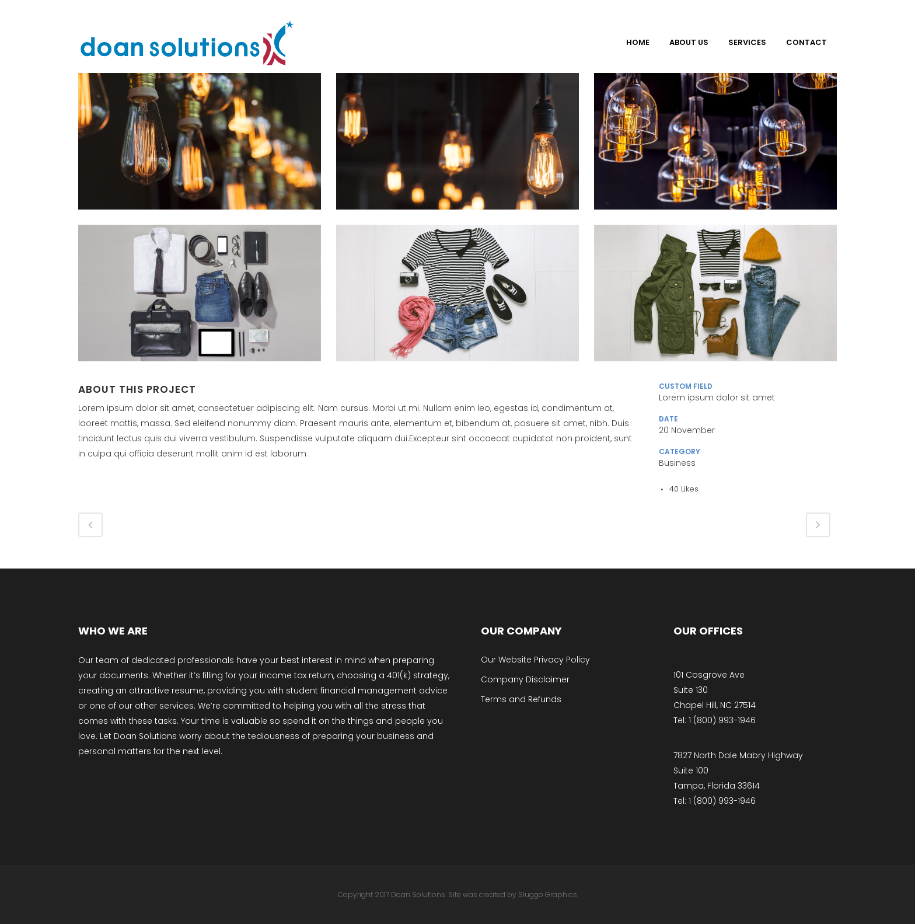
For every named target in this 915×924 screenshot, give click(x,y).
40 (684, 488)
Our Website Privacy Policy (535, 659)
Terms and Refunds (521, 699)
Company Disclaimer (525, 679)
